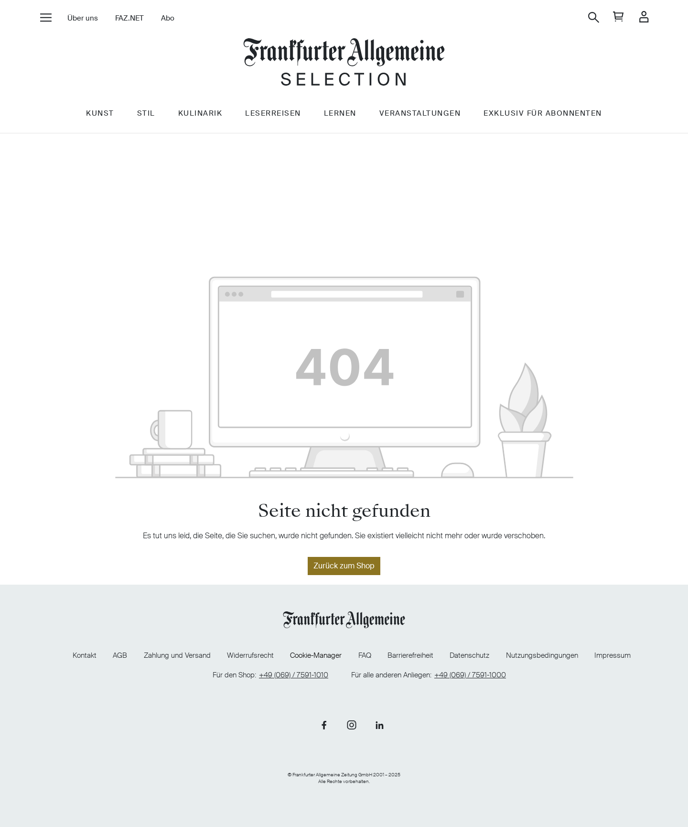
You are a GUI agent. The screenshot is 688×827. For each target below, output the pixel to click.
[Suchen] (594, 17)
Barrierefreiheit (410, 655)
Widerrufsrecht (250, 655)
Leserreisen (273, 113)
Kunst (100, 113)
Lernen (340, 113)
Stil (146, 113)
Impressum (612, 655)
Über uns (82, 18)
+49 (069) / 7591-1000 (470, 675)
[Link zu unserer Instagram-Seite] (352, 724)
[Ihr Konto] (644, 17)
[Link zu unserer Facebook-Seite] (324, 724)
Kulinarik (200, 113)
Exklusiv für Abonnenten (543, 113)
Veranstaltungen (420, 113)
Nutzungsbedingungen (542, 655)
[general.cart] (618, 17)
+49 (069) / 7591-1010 (293, 675)
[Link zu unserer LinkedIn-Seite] (379, 724)
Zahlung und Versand (177, 655)
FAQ (364, 655)
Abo (167, 18)
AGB (120, 655)
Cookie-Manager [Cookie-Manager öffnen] (316, 656)
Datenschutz (469, 655)
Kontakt (85, 655)
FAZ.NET (129, 18)
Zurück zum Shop (344, 566)
